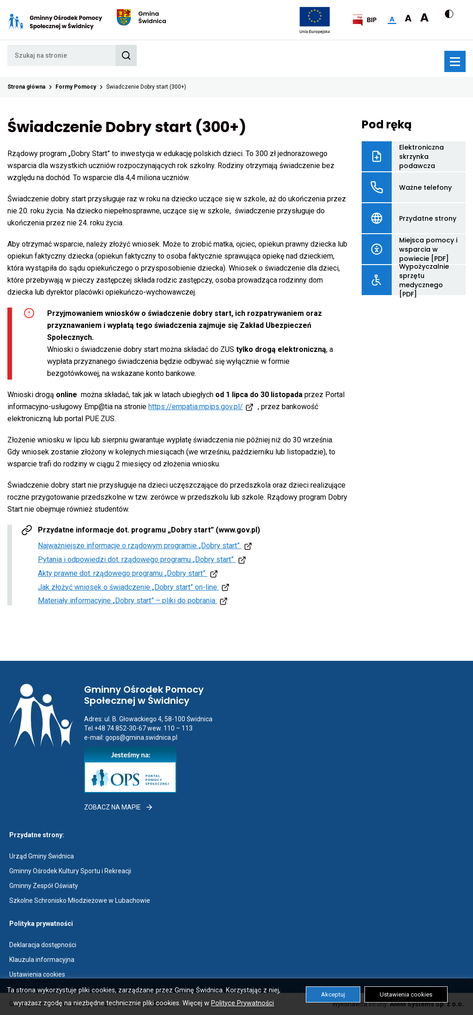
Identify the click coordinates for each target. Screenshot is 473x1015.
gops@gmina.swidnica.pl (141, 737)
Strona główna (26, 87)
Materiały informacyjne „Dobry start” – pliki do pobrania (134, 600)
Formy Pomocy (75, 87)
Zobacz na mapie (118, 807)
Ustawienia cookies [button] (406, 994)
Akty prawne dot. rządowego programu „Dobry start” (129, 573)
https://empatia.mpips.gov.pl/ (195, 406)
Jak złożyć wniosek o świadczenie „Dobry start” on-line (135, 587)
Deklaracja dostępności (42, 944)
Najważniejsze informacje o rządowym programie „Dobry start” (146, 545)
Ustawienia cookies (37, 974)
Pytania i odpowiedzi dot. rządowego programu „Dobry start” (143, 559)
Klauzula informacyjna (41, 959)
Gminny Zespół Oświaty (43, 885)
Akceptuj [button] (333, 994)
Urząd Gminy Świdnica (41, 856)
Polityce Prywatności (242, 1003)
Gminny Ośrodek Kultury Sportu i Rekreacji (70, 870)
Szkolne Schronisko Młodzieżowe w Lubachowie (79, 900)
